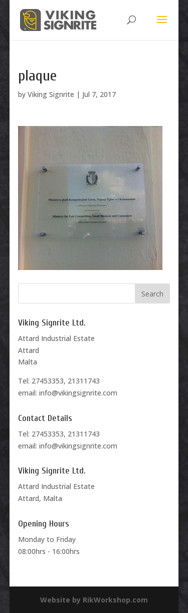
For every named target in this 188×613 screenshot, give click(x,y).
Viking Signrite (51, 94)
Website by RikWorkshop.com (94, 599)
